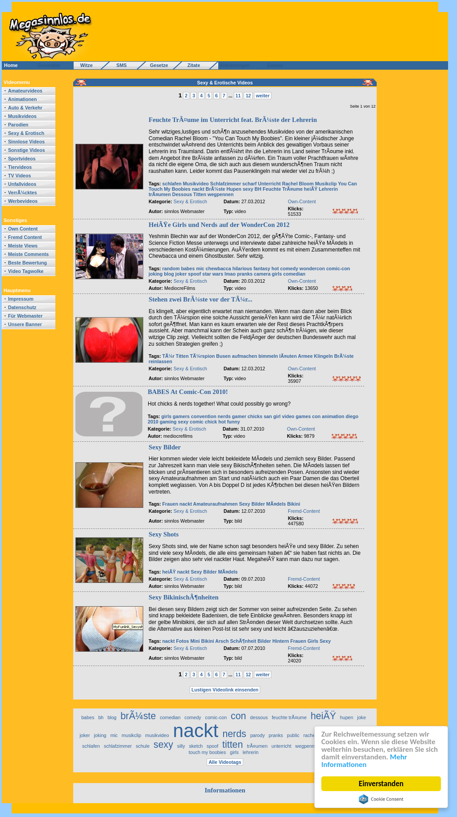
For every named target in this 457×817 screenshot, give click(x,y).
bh (101, 717)
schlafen (172, 183)
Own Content (22, 228)
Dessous (182, 194)
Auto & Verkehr (25, 107)
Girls (312, 641)
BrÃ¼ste (215, 189)
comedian (294, 274)
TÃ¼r (168, 356)
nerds (224, 416)
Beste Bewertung (27, 262)
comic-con (338, 268)
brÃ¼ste (138, 716)
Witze (84, 65)
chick (211, 421)
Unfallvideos (22, 184)
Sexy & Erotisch (26, 133)
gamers (181, 416)
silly (181, 746)
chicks (255, 416)
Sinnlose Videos (26, 141)
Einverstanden (381, 783)
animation (333, 416)
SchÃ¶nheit (243, 641)
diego (352, 416)
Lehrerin (328, 189)
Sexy (244, 504)
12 (248, 95)
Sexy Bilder (165, 447)
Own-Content (302, 201)
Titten (199, 194)
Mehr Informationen (364, 761)
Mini (194, 641)
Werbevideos (22, 201)
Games (273, 65)
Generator (45, 65)
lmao (230, 274)
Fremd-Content (304, 511)
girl (277, 416)
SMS (119, 65)
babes (188, 268)
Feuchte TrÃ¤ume (283, 189)
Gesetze (157, 65)
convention (203, 416)
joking (155, 274)
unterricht (281, 746)
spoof (194, 274)
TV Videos (19, 175)
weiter (263, 95)
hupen (346, 717)
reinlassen (160, 361)
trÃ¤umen (160, 194)
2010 (153, 421)
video (288, 416)
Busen (223, 356)
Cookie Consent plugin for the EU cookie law (381, 799)
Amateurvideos (25, 90)
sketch (196, 746)
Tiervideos (20, 167)
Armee (305, 356)
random (171, 268)
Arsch (221, 641)
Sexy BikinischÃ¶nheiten (184, 597)
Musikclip (326, 183)
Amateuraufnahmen (215, 504)
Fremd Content (25, 237)
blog (169, 274)
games (303, 416)
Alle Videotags (224, 762)
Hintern (280, 641)
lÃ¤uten (288, 356)
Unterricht (269, 183)
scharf (249, 183)
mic (200, 268)
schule (143, 746)
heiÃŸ (310, 189)
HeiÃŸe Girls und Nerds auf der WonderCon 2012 (219, 224)
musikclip (131, 735)
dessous (259, 717)
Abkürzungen (235, 65)
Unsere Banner (25, 324)
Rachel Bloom (298, 183)
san (268, 416)
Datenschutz (22, 307)
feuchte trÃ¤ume (289, 717)
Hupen (234, 189)
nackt (198, 189)
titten (232, 744)
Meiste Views (22, 245)
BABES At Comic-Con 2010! (188, 391)
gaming (168, 421)
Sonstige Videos (26, 150)
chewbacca (218, 268)
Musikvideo (196, 183)
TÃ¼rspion (202, 356)
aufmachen (244, 356)
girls (277, 274)
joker (181, 274)
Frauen (170, 504)
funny (233, 421)
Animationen (22, 99)
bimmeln (268, 356)
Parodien (18, 124)
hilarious (242, 268)
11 (238, 95)
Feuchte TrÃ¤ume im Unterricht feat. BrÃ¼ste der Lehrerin (233, 119)
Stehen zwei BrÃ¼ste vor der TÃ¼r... (200, 299)
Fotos (182, 641)
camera (263, 274)
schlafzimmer (118, 746)
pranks (245, 274)
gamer (239, 416)
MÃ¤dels (276, 504)
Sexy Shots (164, 534)
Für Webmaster (25, 315)
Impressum (20, 299)
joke (361, 717)
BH (257, 189)
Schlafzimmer (225, 183)
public (293, 735)
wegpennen (221, 194)
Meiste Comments (28, 254)
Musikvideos (22, 116)
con (316, 416)
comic (197, 421)
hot (275, 268)
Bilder (258, 504)
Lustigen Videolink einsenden (224, 689)
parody (257, 735)
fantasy (261, 268)
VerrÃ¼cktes (22, 192)
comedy (289, 268)
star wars (212, 274)
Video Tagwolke (26, 271)
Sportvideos (22, 158)
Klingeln (323, 356)
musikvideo (157, 735)
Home (11, 65)
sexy (248, 189)
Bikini (293, 504)
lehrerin (251, 752)
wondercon (312, 268)
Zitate (191, 65)
